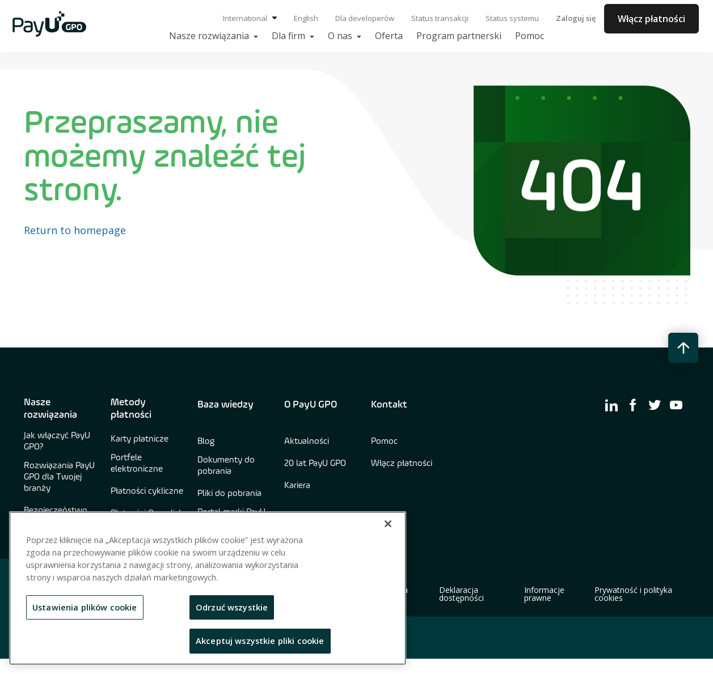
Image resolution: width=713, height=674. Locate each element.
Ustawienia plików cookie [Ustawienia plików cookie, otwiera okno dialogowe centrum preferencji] (84, 607)
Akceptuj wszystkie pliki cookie (260, 640)
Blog (205, 441)
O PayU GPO (310, 405)
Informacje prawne (544, 594)
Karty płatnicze (139, 439)
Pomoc (384, 441)
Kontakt (389, 405)
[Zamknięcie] (388, 523)
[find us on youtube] (676, 404)
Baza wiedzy (225, 405)
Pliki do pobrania (229, 493)
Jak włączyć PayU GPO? (57, 441)
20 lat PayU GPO (315, 463)
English (306, 18)
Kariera (297, 485)
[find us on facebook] (633, 404)
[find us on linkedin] (611, 404)
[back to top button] (683, 348)
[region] (207, 588)
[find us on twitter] (654, 404)
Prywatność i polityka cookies (633, 594)
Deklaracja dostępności (461, 594)
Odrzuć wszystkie (232, 607)
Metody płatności (131, 408)
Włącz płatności (651, 18)
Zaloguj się (576, 18)
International (250, 18)
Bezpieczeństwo (55, 510)
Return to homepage (75, 230)
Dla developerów (364, 18)
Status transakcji (440, 18)
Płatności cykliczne (147, 491)
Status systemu (512, 18)
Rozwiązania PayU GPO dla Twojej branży (59, 477)
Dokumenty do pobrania (226, 466)
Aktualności (306, 441)
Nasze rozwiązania (50, 408)
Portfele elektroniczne (137, 463)
